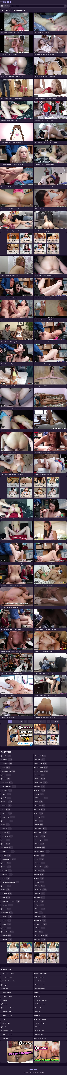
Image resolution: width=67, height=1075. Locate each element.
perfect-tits (41, 832)
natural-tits (42, 782)
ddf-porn (7, 813)
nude (40, 794)
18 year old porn (40, 1008)
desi (6, 824)
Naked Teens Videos (8, 973)
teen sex (38, 1027)
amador (6, 756)
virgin (40, 901)
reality (40, 844)
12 (52, 721)
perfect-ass (41, 828)
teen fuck (38, 992)
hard (6, 897)
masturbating (42, 767)
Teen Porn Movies (7, 1015)
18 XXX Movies (6, 992)
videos (40, 897)
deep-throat (8, 817)
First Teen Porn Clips (41, 1000)
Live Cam (6, 6)
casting (6, 794)
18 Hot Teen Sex (7, 977)
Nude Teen (5, 988)
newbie (40, 786)
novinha (40, 790)
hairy (6, 889)
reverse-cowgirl (43, 851)
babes (6, 779)
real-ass (40, 836)
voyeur (40, 905)
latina (6, 928)
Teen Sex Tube (40, 977)
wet (39, 912)
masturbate (41, 763)
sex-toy (40, 855)
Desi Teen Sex (6, 1023)
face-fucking (8, 851)
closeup (7, 805)
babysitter (7, 782)
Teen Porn (5, 1000)
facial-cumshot (9, 859)
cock (6, 809)
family (6, 863)
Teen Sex (5, 1004)
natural (40, 779)
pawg (39, 824)
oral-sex (40, 805)
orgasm (40, 809)
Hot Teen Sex (39, 1034)
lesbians (7, 939)
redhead (40, 847)
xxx (39, 932)
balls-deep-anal (9, 786)
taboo (40, 874)
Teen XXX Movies (7, 1038)
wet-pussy (41, 916)
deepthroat (7, 821)
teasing (40, 886)
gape (6, 878)
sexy (40, 859)
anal (6, 767)
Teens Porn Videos (7, 1031)
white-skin (41, 924)
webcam (40, 909)
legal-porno (8, 932)
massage (40, 759)
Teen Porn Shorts (7, 996)
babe (6, 775)
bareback (7, 790)
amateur (7, 759)
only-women (42, 798)
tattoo (40, 878)
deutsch (7, 828)
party (39, 821)
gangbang (7, 874)
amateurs (7, 763)
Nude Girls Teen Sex (41, 973)
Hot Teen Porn (40, 1023)
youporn (41, 939)
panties (40, 817)
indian (6, 909)
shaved (40, 863)
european (7, 847)
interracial (7, 912)
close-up (7, 801)
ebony (6, 832)
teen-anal (41, 889)
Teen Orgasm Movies (41, 1019)
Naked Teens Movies (8, 1008)
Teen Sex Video (40, 985)
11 (48, 721)
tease (40, 882)
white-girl (41, 920)
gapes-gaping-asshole (10, 882)
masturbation (42, 771)
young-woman (42, 935)
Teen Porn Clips (6, 1011)
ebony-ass (7, 836)
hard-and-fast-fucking (11, 901)
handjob (7, 893)
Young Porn (5, 985)
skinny (40, 870)
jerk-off (6, 920)
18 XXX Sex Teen (40, 981)
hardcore (7, 905)
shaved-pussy (42, 866)
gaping (6, 886)
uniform (40, 893)
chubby (6, 798)
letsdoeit (41, 756)
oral (39, 801)
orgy (39, 813)
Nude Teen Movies (41, 988)
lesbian (6, 935)
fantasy (6, 866)
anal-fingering (8, 771)
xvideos (40, 928)
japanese (7, 916)
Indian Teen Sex (40, 1004)
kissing (6, 924)
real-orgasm (42, 840)
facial (6, 855)
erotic (6, 840)
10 (44, 721)
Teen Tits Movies (7, 1034)
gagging (7, 870)
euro (6, 844)
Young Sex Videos (41, 1038)
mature (40, 775)
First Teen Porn (40, 1031)
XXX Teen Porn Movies (8, 981)
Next (56, 721)
